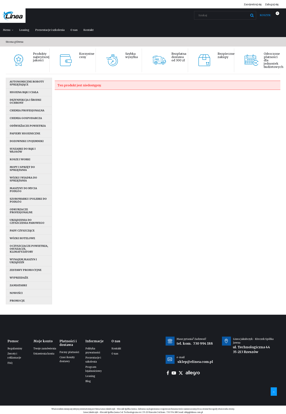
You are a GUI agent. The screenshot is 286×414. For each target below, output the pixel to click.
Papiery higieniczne (25, 133)
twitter (181, 373)
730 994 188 (203, 343)
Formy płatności (69, 352)
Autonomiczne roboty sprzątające (27, 83)
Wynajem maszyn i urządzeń (23, 261)
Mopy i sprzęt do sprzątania (22, 168)
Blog (88, 381)
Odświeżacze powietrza (28, 125)
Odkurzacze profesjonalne (21, 211)
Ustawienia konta (43, 353)
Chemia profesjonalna (27, 110)
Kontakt (116, 348)
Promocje (17, 300)
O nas (114, 353)
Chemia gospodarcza (26, 118)
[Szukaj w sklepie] (226, 15)
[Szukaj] (252, 15)
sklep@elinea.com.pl (193, 412)
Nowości (16, 293)
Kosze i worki (20, 159)
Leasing (90, 376)
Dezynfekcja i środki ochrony (25, 101)
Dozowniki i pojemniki (27, 141)
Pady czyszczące (22, 230)
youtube (174, 373)
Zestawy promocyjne (25, 270)
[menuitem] (8, 30)
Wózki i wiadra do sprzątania (23, 179)
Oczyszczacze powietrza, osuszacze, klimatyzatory (29, 248)
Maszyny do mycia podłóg (23, 190)
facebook (168, 373)
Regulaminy (14, 348)
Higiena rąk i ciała (24, 92)
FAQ (9, 363)
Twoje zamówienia (44, 348)
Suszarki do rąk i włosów (23, 150)
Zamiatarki (18, 285)
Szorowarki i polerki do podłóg (28, 200)
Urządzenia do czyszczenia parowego (27, 221)
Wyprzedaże (19, 277)
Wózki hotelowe (22, 238)
